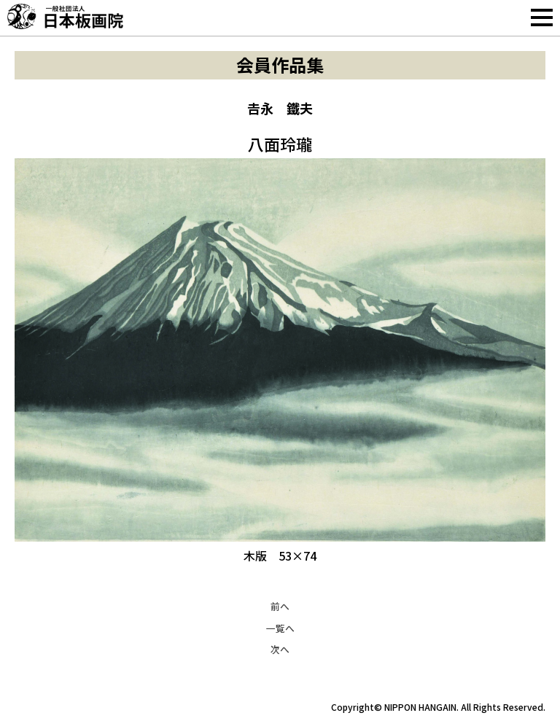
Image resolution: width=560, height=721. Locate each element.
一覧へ (280, 628)
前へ (280, 606)
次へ (280, 649)
